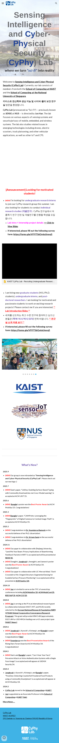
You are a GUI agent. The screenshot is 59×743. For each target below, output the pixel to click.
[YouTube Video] (29, 162)
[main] (29, 41)
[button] (3, 3)
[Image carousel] (29, 357)
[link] (29, 263)
